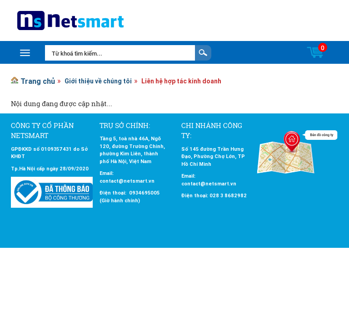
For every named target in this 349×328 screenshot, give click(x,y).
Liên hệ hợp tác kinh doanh (181, 81)
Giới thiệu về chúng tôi (98, 81)
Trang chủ (37, 81)
